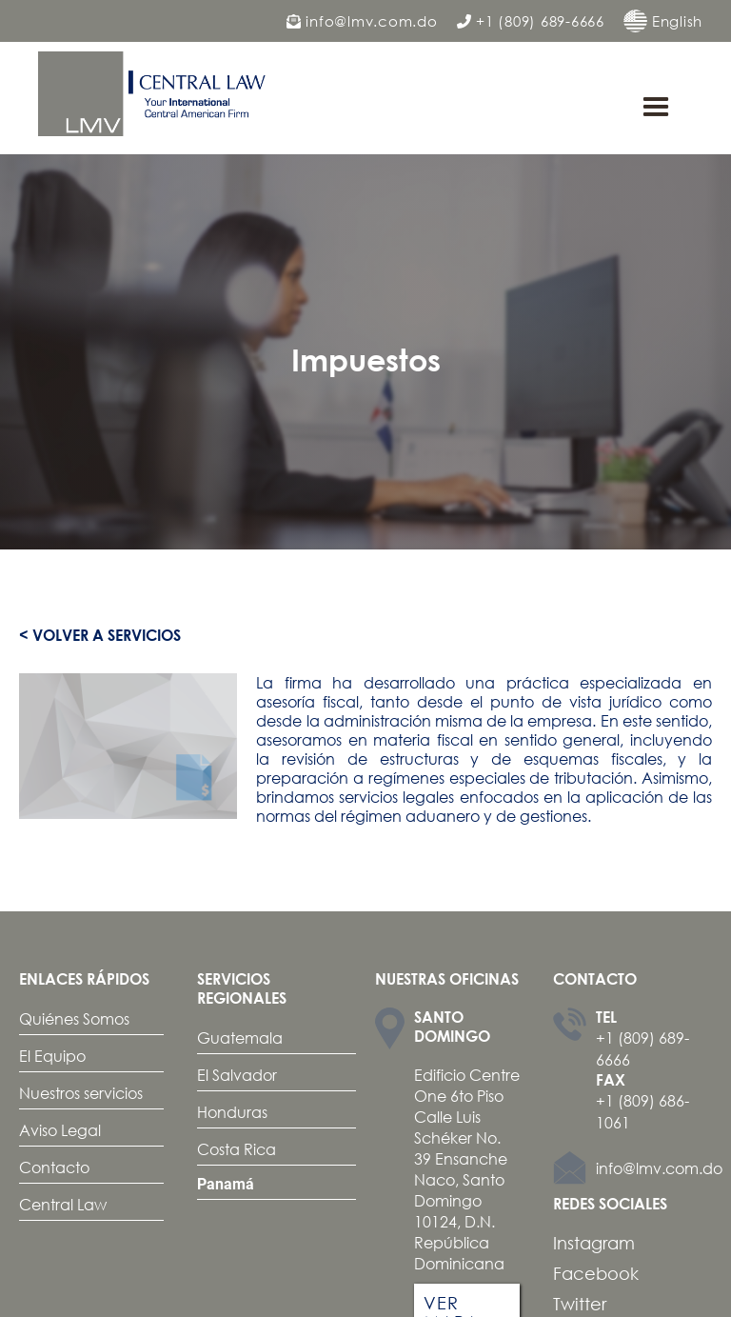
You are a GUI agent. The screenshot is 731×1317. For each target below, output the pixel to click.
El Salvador (237, 1075)
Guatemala (240, 1037)
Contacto (54, 1167)
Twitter (579, 1303)
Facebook (596, 1273)
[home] (157, 93)
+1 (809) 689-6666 (530, 21)
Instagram (594, 1242)
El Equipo (52, 1056)
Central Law (63, 1204)
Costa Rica (236, 1149)
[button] (656, 107)
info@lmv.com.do (362, 21)
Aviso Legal (60, 1130)
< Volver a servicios (100, 635)
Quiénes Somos (74, 1018)
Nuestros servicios (81, 1093)
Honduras (232, 1112)
